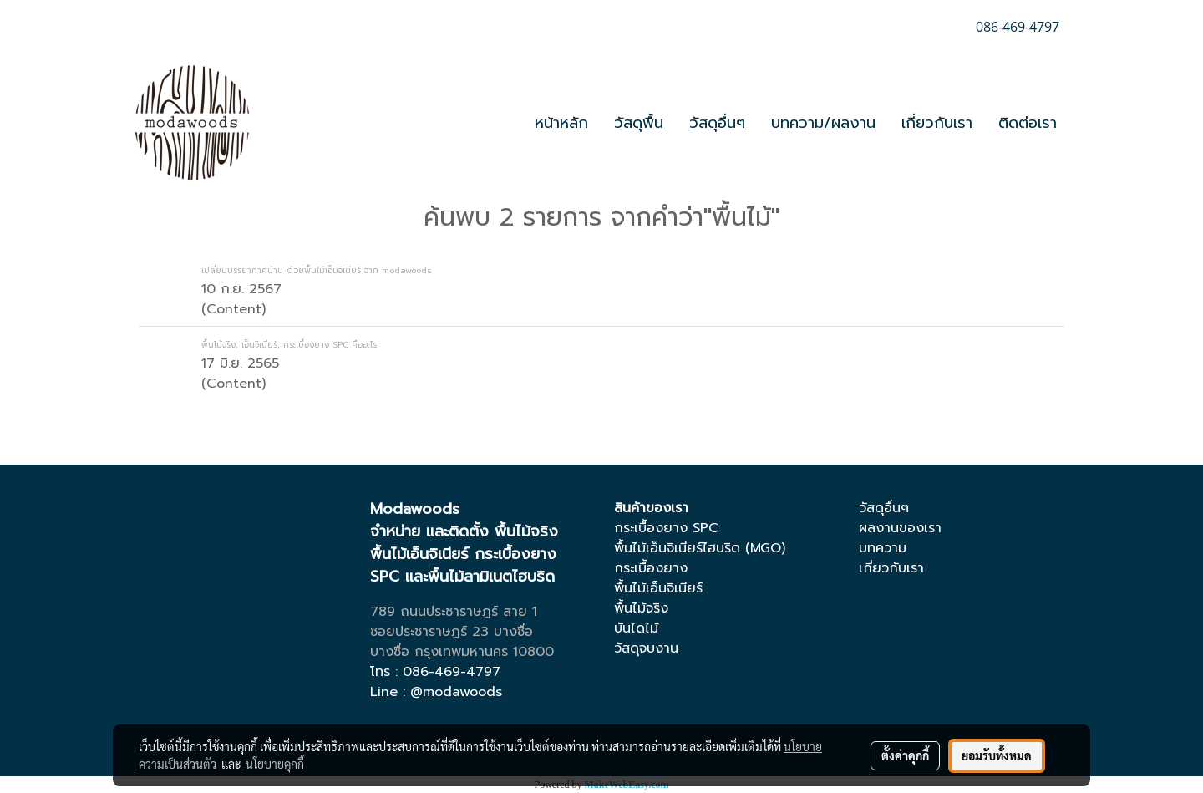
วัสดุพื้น (638, 123)
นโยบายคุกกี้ (275, 763)
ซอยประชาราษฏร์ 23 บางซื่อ (451, 632)
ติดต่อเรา (1027, 123)
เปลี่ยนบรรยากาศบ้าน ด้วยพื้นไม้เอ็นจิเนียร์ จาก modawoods (316, 270)
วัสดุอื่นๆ (717, 123)
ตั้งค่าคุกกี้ (905, 755)
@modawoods (456, 692)
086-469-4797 (451, 672)
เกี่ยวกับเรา (936, 123)
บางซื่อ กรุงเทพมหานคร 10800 (462, 652)
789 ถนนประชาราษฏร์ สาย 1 (453, 612)
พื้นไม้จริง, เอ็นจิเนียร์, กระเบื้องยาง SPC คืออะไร (289, 344)
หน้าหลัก (561, 123)
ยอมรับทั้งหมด (997, 755)
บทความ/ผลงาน (823, 123)
